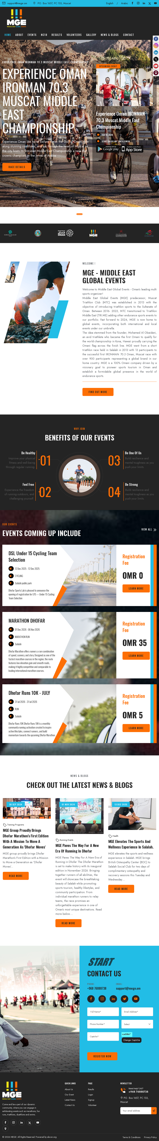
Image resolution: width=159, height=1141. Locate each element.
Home (8, 35)
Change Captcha (131, 1040)
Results (57, 35)
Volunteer (92, 1105)
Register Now (102, 1056)
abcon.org (52, 1137)
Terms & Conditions (131, 1137)
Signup (91, 1099)
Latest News (70, 1099)
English (109, 3)
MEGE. (14, 1137)
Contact (128, 35)
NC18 (44, 35)
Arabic (124, 3)
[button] (82, 214)
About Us (69, 1089)
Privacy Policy (150, 1137)
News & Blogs (110, 35)
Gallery (91, 35)
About (19, 35)
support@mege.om (14, 3)
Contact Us (70, 1105)
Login (90, 1094)
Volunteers (74, 35)
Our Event (69, 1094)
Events (32, 35)
